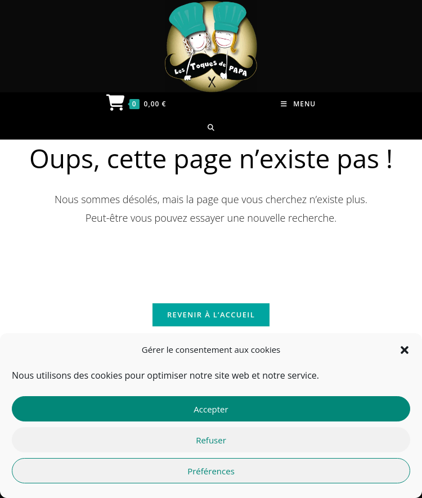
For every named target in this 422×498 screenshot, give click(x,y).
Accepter (211, 409)
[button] (404, 350)
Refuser (211, 440)
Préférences (211, 471)
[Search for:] (211, 128)
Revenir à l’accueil (211, 314)
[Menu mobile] (298, 104)
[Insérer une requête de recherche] (211, 257)
